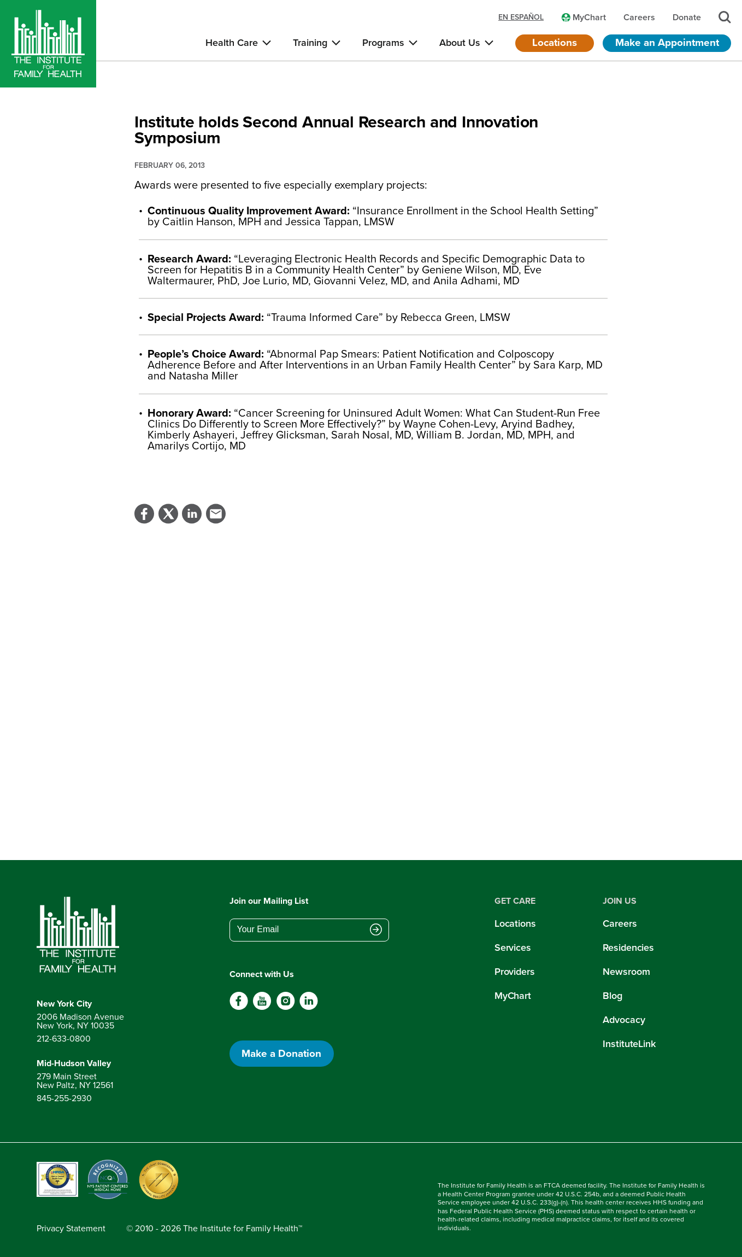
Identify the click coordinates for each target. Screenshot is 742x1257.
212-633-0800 (64, 1038)
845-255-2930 (64, 1098)
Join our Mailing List (268, 901)
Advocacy (624, 1020)
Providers (514, 971)
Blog (612, 996)
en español (521, 17)
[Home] (48, 43)
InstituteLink (629, 1044)
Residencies (628, 947)
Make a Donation (281, 1053)
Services (512, 947)
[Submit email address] (376, 931)
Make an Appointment (667, 42)
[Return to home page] (80, 935)
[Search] (725, 17)
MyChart (512, 996)
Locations (554, 42)
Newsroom (626, 971)
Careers (620, 923)
